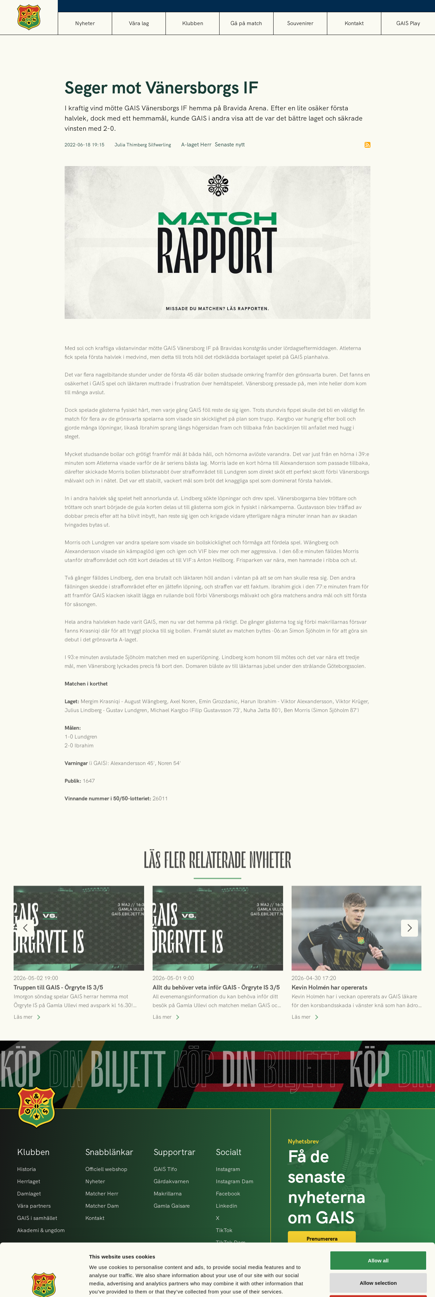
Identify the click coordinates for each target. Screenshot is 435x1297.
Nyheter (85, 23)
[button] (139, 23)
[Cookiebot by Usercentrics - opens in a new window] (44, 1284)
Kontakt (354, 23)
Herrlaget (28, 1181)
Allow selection (378, 1230)
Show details (356, 1283)
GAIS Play (408, 23)
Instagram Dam (235, 1181)
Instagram (228, 1169)
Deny (378, 1252)
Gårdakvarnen (171, 1181)
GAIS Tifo (165, 1169)
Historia (26, 1169)
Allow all (378, 1208)
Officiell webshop (106, 1169)
